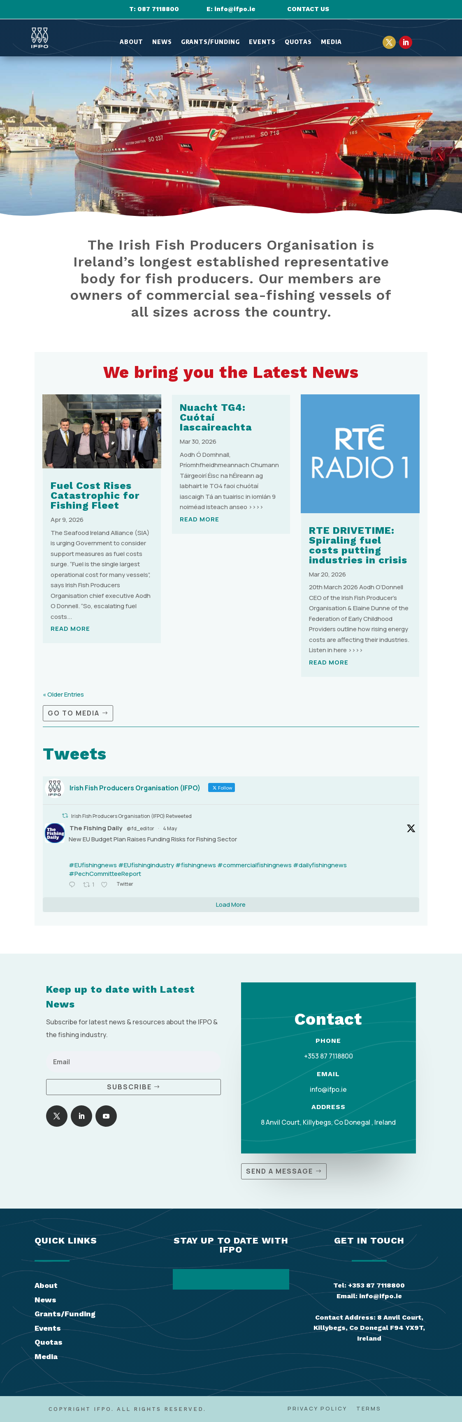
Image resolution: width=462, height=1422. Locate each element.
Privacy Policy (317, 1409)
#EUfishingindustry (146, 865)
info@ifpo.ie (234, 9)
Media (331, 42)
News (162, 42)
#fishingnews (195, 865)
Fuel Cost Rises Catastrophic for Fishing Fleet (95, 495)
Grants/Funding (210, 42)
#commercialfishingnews (254, 865)
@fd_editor (140, 828)
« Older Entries (63, 694)
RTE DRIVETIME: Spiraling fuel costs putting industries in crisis (358, 545)
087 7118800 (158, 9)
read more (70, 628)
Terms (368, 1409)
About (131, 42)
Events (262, 42)
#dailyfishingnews (320, 865)
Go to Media (74, 713)
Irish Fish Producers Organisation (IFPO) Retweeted (131, 816)
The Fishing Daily (96, 828)
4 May (170, 828)
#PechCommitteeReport (105, 873)
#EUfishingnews (93, 865)
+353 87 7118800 (328, 1056)
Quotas (298, 42)
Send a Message (279, 1171)
